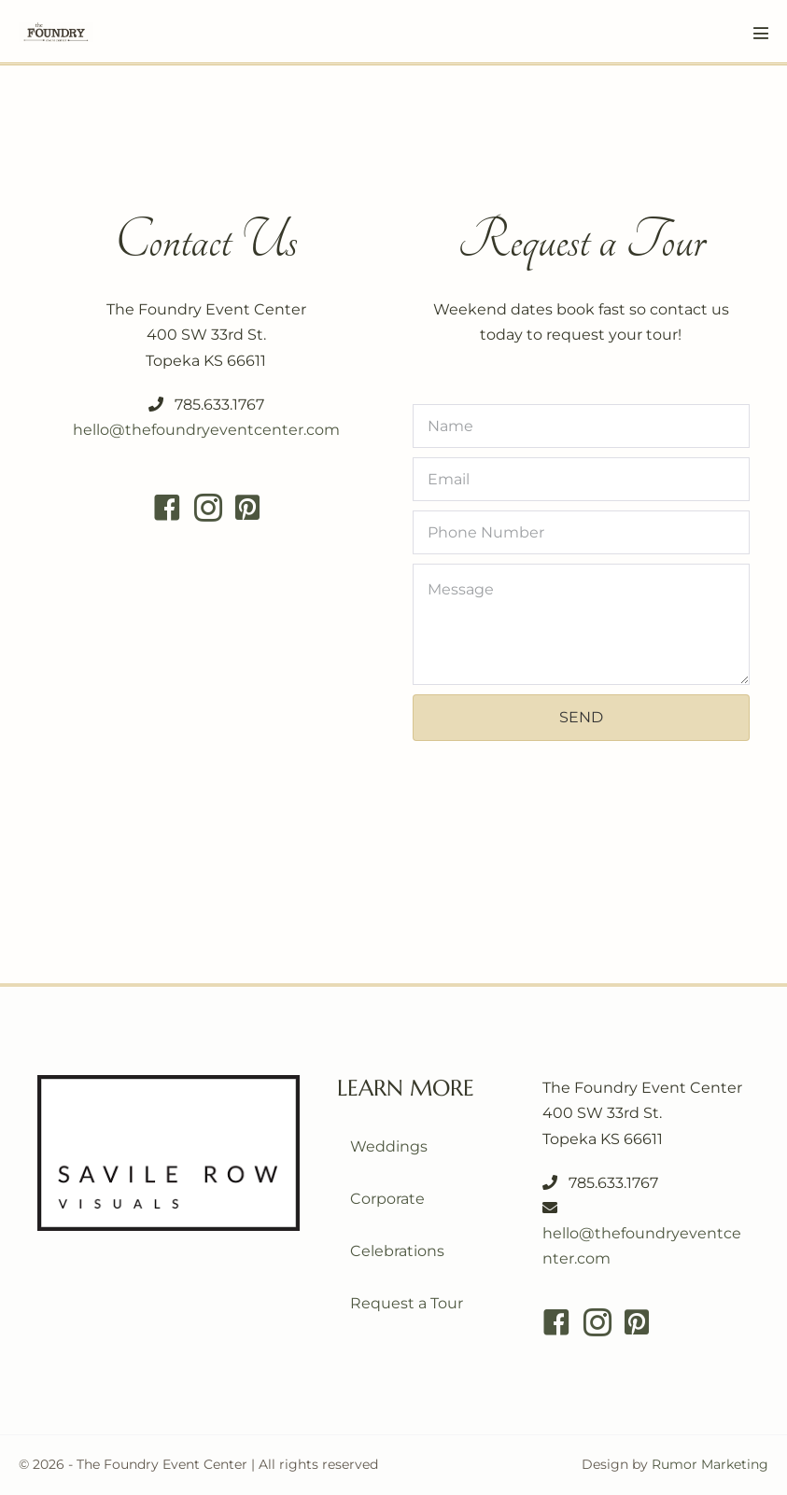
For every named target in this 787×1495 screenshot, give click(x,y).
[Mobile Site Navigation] (760, 32)
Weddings (389, 1146)
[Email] (582, 479)
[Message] (582, 624)
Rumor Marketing (710, 1464)
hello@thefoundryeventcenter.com (206, 430)
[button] (582, 717)
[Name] (582, 426)
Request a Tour (406, 1303)
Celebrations (397, 1251)
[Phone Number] (582, 532)
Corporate (387, 1199)
